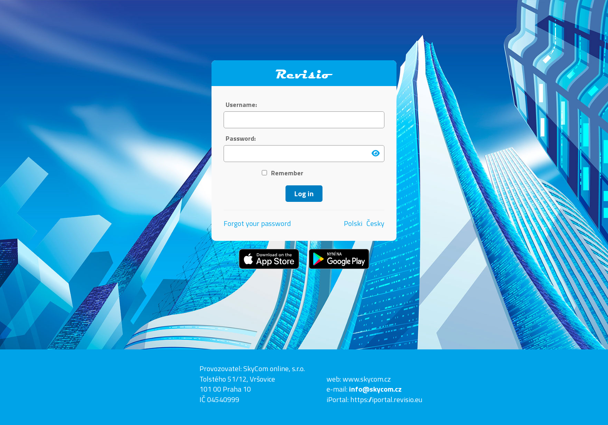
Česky (375, 223)
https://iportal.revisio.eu (386, 399)
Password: (241, 138)
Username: (241, 104)
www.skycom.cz (367, 379)
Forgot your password (257, 223)
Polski (353, 223)
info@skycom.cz (375, 389)
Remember (282, 173)
